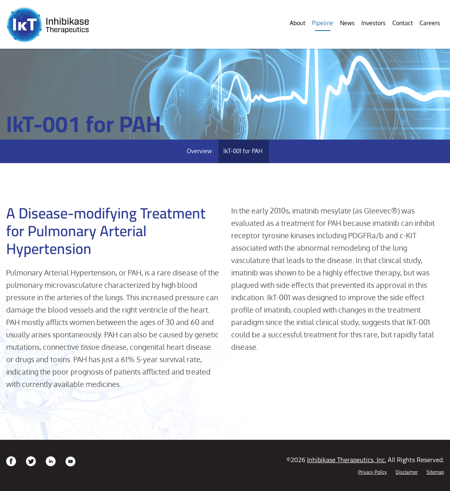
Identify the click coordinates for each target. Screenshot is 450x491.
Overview (199, 150)
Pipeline (322, 22)
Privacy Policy (372, 472)
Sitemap (435, 472)
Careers (430, 22)
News (347, 22)
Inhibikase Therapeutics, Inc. (346, 459)
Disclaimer (407, 472)
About (297, 22)
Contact (402, 22)
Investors (373, 22)
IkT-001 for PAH (242, 150)
